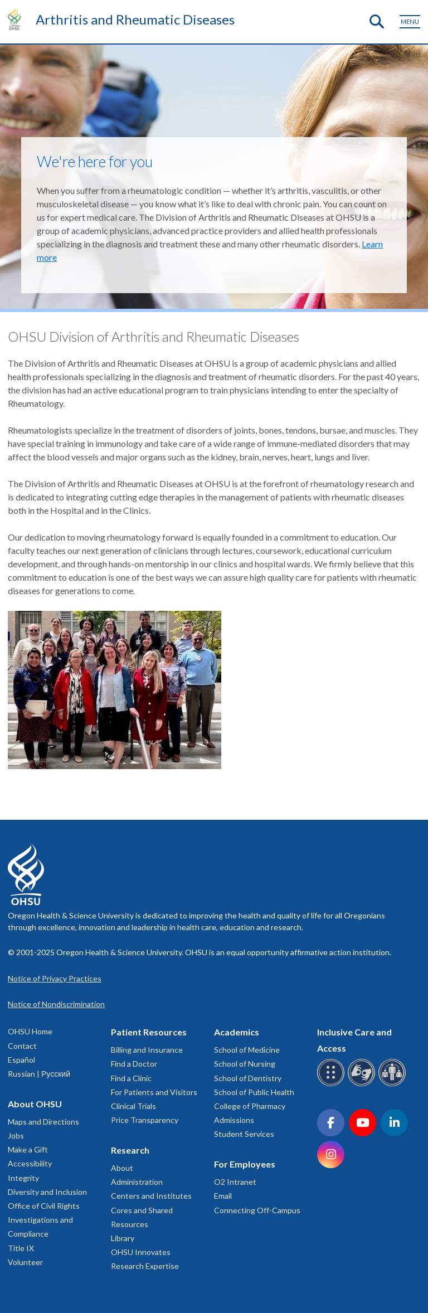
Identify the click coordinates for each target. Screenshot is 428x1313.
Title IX (21, 1248)
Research (130, 1150)
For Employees (244, 1164)
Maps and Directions (43, 1121)
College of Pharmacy (249, 1106)
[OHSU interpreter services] (393, 1084)
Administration (137, 1181)
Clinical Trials (133, 1106)
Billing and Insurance (147, 1049)
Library (122, 1238)
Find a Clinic (131, 1078)
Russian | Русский (39, 1073)
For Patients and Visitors (154, 1092)
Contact (22, 1046)
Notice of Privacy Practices (54, 978)
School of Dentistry (247, 1078)
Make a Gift (28, 1149)
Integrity (23, 1178)
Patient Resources (149, 1032)
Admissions (234, 1120)
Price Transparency (144, 1120)
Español (21, 1059)
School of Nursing (244, 1063)
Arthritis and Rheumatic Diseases (135, 19)
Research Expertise (145, 1266)
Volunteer (25, 1262)
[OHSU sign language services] (363, 1084)
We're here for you (95, 161)
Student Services (244, 1134)
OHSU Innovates (141, 1252)
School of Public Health (254, 1092)
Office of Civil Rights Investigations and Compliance (44, 1219)
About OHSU (35, 1103)
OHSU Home (30, 1031)
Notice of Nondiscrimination (56, 1004)
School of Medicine (247, 1049)
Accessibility (30, 1163)
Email (223, 1195)
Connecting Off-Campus (257, 1210)
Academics (236, 1032)
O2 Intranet (235, 1181)
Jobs (16, 1135)
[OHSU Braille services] (332, 1084)
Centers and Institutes (151, 1195)
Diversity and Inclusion (47, 1192)
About (122, 1168)
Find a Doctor (134, 1063)
